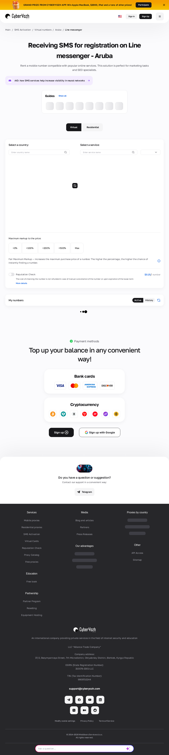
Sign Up (145, 16)
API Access (137, 552)
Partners (84, 527)
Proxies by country (137, 512)
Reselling (32, 608)
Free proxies (31, 561)
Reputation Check (32, 548)
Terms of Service (106, 721)
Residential (93, 127)
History (149, 300)
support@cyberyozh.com (84, 688)
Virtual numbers (42, 29)
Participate (143, 5)
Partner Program (31, 601)
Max (77, 248)
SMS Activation (22, 29)
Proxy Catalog (31, 554)
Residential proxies (31, 527)
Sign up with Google (99, 432)
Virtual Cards (31, 541)
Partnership (31, 593)
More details (21, 283)
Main (8, 29)
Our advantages (84, 546)
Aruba (58, 29)
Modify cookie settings (65, 721)
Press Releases (84, 534)
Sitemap (137, 559)
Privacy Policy (87, 721)
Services (32, 512)
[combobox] (150, 152)
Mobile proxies (31, 520)
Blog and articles (84, 520)
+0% (15, 248)
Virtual (73, 127)
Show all (63, 96)
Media (84, 512)
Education (31, 573)
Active (137, 300)
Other (137, 545)
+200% (46, 248)
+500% (62, 248)
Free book (31, 581)
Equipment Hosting (31, 615)
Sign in (131, 16)
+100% (30, 248)
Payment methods (86, 341)
